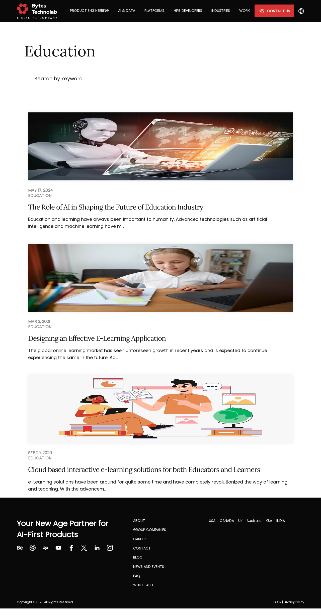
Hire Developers (188, 10)
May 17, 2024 (40, 190)
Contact (142, 548)
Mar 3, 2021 (39, 321)
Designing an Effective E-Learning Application (97, 338)
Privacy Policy (294, 602)
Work (244, 10)
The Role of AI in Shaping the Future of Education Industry (115, 207)
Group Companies (149, 529)
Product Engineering (89, 10)
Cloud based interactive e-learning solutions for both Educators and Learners (144, 469)
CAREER (139, 538)
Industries (220, 10)
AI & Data (126, 10)
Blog (137, 557)
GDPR (277, 602)
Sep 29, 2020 (40, 452)
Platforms (154, 10)
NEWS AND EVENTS (148, 566)
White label (143, 584)
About (139, 520)
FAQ (136, 575)
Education (39, 195)
